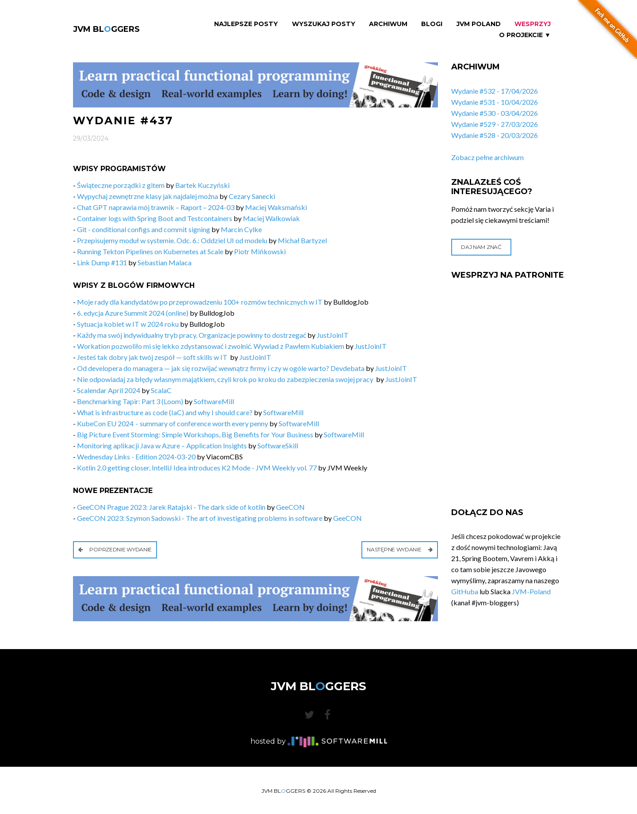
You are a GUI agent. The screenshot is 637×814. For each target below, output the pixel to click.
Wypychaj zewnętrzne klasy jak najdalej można (147, 196)
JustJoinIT (333, 335)
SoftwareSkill (277, 445)
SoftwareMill (214, 401)
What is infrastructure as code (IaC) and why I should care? (165, 412)
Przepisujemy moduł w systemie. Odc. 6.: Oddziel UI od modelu (172, 240)
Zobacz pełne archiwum (487, 157)
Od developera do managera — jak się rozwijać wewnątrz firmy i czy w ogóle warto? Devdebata (221, 368)
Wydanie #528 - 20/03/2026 (494, 135)
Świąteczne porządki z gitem (121, 185)
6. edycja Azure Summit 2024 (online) (132, 313)
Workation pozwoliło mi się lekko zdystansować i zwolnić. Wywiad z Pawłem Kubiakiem (210, 346)
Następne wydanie (400, 549)
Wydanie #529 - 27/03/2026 (494, 124)
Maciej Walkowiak (271, 218)
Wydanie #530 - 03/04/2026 (494, 113)
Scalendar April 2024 (108, 390)
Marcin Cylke (241, 229)
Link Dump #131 (102, 262)
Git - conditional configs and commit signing (143, 229)
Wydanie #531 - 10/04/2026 (494, 102)
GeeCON (290, 507)
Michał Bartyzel (302, 240)
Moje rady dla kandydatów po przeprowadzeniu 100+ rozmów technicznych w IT (199, 302)
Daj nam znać (481, 247)
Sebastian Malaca (165, 262)
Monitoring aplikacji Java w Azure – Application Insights (162, 445)
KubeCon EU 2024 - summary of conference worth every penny (172, 423)
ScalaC (161, 390)
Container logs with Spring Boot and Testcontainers (154, 218)
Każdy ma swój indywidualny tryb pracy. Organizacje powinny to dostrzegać (191, 335)
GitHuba (464, 591)
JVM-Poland (531, 591)
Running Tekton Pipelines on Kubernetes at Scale (150, 251)
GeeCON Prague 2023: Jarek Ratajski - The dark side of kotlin (171, 507)
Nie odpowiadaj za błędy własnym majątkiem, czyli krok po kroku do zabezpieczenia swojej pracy (226, 379)
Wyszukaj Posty (323, 24)
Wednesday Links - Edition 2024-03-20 (136, 456)
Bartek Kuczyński (202, 185)
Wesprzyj (532, 24)
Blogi (431, 24)
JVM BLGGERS (106, 29)
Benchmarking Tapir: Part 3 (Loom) (130, 401)
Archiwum (388, 24)
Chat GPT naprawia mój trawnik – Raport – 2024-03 (155, 207)
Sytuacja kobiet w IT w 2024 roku (128, 324)
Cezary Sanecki (252, 196)
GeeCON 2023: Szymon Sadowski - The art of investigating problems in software (199, 518)
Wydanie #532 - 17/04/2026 (494, 91)
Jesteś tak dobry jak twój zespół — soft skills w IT (153, 357)
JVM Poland (479, 24)
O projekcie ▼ (525, 35)
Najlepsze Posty (246, 24)
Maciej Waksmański (276, 207)
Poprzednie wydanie (115, 549)
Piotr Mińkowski (260, 251)
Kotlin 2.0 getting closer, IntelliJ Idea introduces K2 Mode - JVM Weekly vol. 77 (197, 467)
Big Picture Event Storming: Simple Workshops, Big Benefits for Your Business (195, 434)
